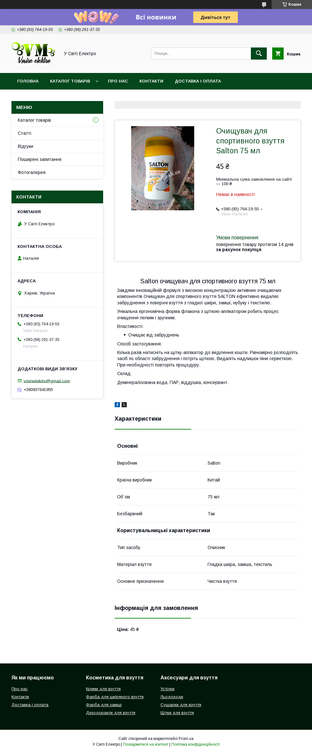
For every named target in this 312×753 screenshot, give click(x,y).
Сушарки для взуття (180, 704)
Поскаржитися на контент (145, 744)
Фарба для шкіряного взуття (115, 696)
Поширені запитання (39, 159)
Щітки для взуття (177, 712)
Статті (24, 133)
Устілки (167, 688)
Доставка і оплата (198, 81)
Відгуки (25, 146)
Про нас (118, 81)
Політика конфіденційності (195, 744)
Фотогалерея (32, 172)
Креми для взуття (103, 688)
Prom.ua (186, 738)
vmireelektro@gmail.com (47, 380)
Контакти (151, 81)
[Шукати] (259, 53)
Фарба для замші (104, 704)
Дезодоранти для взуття (110, 712)
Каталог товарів (70, 81)
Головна (28, 81)
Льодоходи (171, 696)
